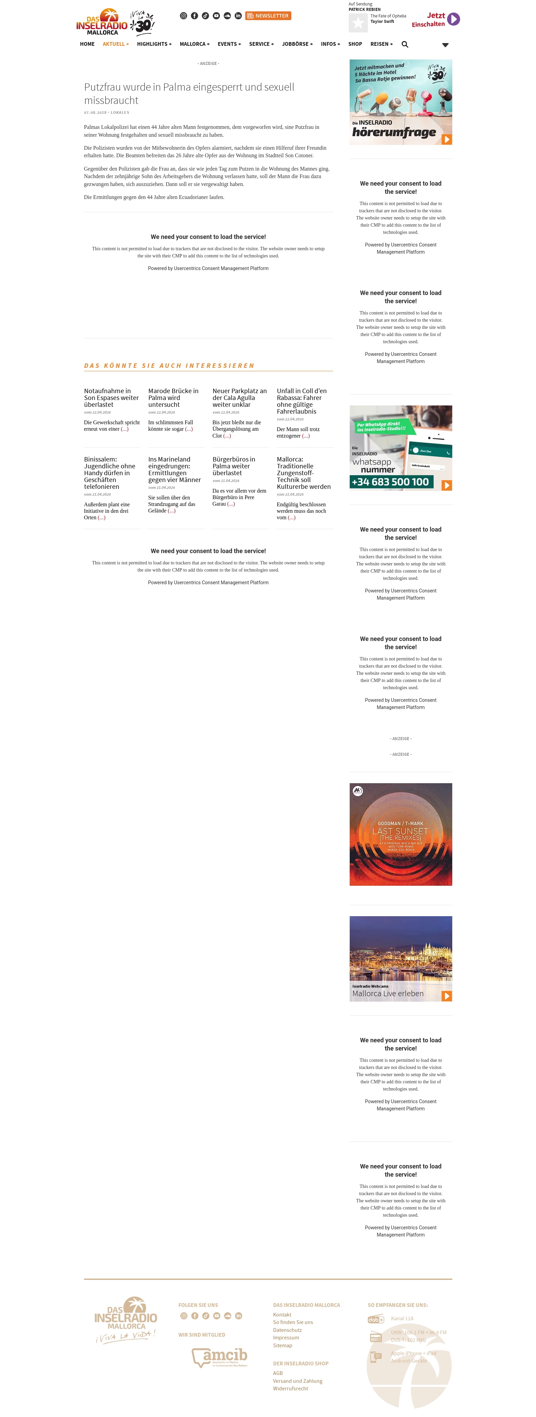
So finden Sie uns (293, 1322)
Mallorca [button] (192, 44)
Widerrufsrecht (290, 1388)
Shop (355, 44)
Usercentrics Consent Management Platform (221, 268)
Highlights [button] (152, 44)
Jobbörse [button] (295, 44)
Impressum (286, 1337)
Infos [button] (328, 44)
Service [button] (259, 44)
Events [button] (227, 44)
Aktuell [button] (114, 44)
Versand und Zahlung (297, 1381)
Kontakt (282, 1314)
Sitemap (282, 1345)
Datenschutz (287, 1330)
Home (87, 44)
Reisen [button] (380, 44)
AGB (278, 1373)
